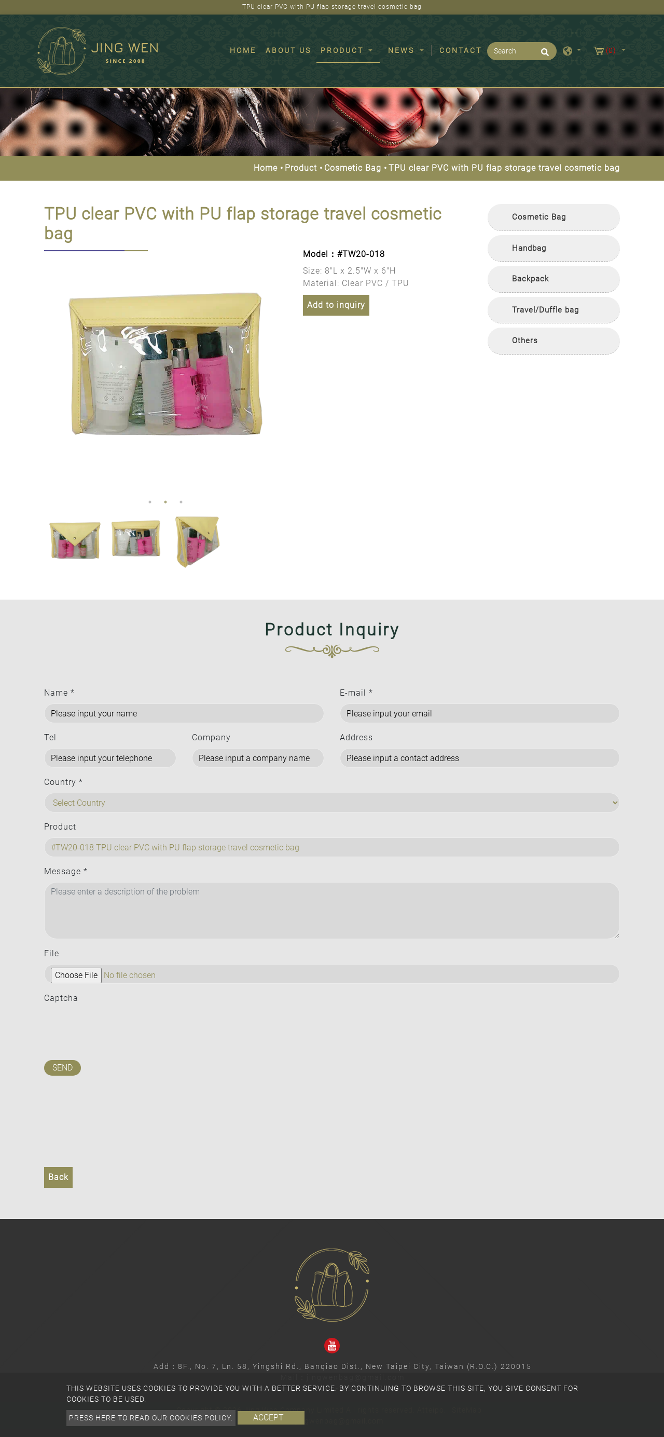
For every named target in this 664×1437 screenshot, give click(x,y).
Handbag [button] (529, 248)
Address (356, 737)
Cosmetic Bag (352, 168)
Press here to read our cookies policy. (151, 1418)
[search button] (543, 55)
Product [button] (344, 50)
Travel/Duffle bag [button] (545, 310)
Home (245, 50)
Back (58, 1177)
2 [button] (165, 502)
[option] (165, 372)
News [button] (403, 50)
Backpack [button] (530, 278)
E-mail (356, 693)
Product (301, 168)
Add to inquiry (336, 305)
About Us (288, 50)
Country (63, 782)
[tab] (554, 217)
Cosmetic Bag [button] (539, 217)
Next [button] (277, 372)
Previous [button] (52, 372)
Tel (50, 737)
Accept (268, 1417)
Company (211, 737)
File (51, 953)
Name (59, 693)
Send (62, 1068)
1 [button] (150, 502)
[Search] (522, 51)
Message (66, 871)
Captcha (61, 998)
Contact (460, 50)
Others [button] (525, 340)
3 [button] (181, 502)
